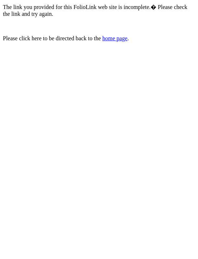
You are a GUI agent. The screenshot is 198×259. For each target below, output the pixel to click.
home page (115, 38)
